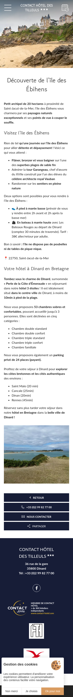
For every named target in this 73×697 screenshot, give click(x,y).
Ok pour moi (52, 691)
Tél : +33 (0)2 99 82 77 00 (36, 573)
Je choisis (31, 691)
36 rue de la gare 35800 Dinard (36, 566)
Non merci (11, 691)
